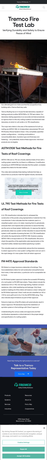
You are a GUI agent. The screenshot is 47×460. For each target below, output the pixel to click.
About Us (28, 400)
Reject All (23, 449)
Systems (7, 400)
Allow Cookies (23, 192)
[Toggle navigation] (23, 2)
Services (7, 404)
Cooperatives (29, 409)
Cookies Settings (23, 443)
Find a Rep (21, 374)
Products (8, 395)
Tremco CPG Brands (22, 2)
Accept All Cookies (23, 456)
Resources (28, 395)
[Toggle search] (44, 7)
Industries (8, 409)
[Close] (44, 428)
